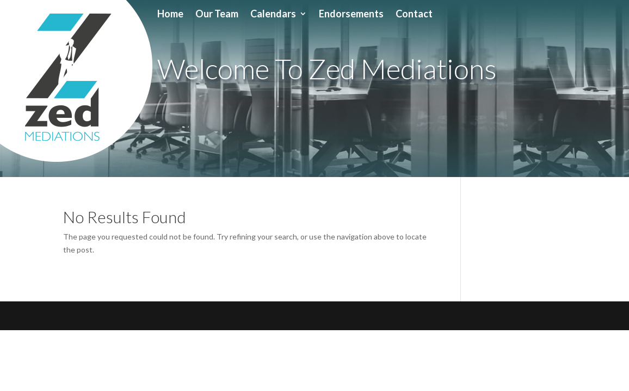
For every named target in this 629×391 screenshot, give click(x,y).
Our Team (216, 15)
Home (170, 15)
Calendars (273, 15)
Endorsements (351, 15)
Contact (414, 15)
